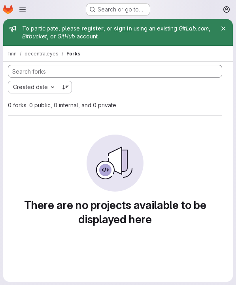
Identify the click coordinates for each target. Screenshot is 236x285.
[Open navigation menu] (22, 9)
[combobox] (33, 87)
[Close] (223, 28)
